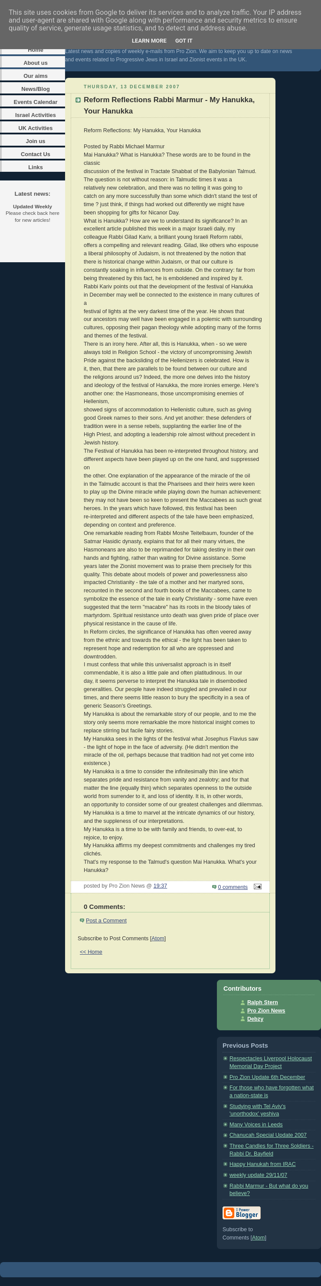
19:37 (160, 886)
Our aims (35, 76)
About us (35, 63)
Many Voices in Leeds (256, 1125)
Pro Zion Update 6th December (267, 1077)
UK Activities (36, 128)
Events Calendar (36, 102)
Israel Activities (35, 115)
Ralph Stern (262, 1002)
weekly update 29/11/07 (258, 1175)
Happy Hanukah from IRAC (262, 1164)
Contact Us (35, 154)
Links (35, 167)
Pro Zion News (266, 1011)
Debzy (255, 1019)
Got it (184, 40)
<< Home (91, 952)
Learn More (149, 40)
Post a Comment (106, 921)
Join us (35, 141)
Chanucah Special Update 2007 (268, 1135)
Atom (157, 938)
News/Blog (35, 89)
